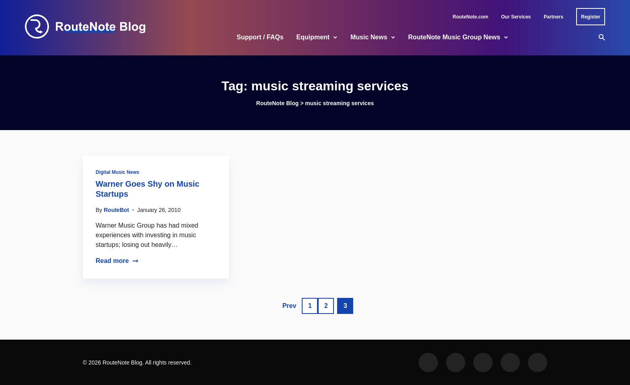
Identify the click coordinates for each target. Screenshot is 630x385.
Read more (117, 260)
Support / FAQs (260, 37)
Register (590, 17)
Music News (368, 37)
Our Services (516, 17)
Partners (553, 17)
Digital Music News (117, 172)
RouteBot (116, 210)
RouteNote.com (471, 17)
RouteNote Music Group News (454, 37)
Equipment (313, 37)
